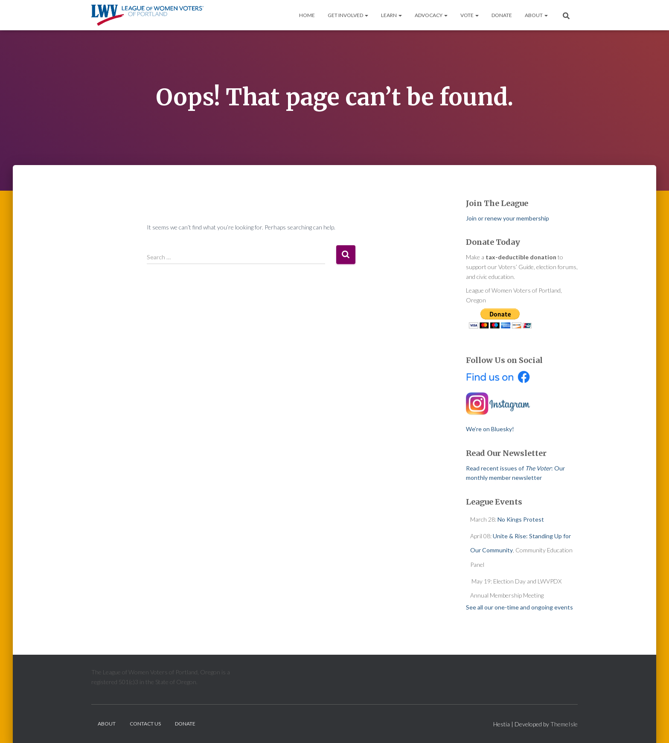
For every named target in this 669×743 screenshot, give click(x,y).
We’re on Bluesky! (490, 428)
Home (307, 15)
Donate (502, 15)
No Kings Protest (520, 519)
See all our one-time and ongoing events (519, 607)
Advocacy (431, 15)
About (536, 15)
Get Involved (348, 15)
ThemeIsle (564, 724)
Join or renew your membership (507, 218)
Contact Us (145, 723)
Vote (469, 15)
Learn (391, 15)
